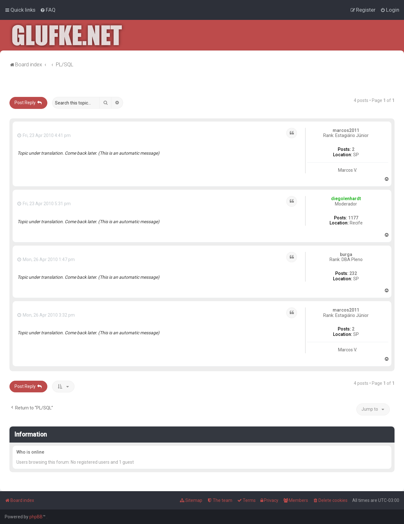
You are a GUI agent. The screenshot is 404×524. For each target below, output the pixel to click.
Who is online (30, 452)
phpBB (36, 516)
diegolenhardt (346, 198)
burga (346, 254)
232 (353, 273)
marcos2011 (346, 130)
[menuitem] (48, 9)
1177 (353, 217)
